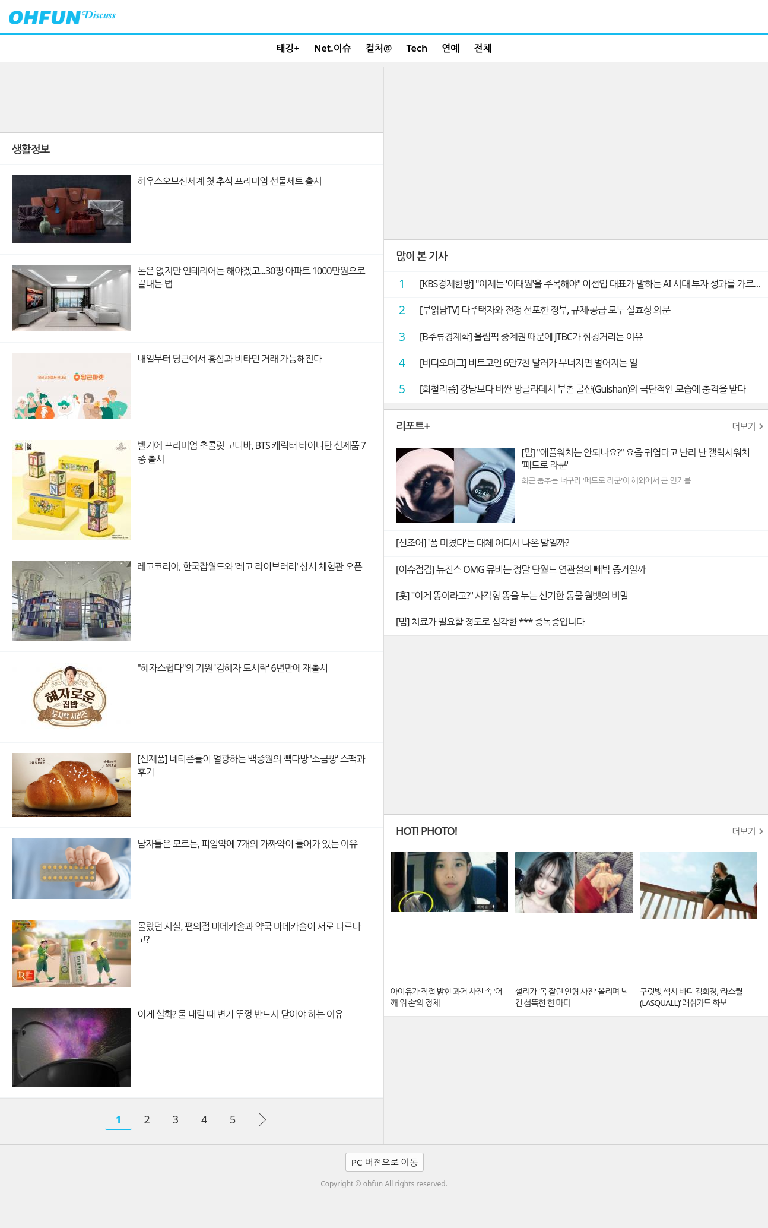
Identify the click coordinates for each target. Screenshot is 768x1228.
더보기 (744, 426)
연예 (450, 48)
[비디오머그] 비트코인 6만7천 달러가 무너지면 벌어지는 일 (513, 363)
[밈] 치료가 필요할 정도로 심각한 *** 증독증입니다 (490, 621)
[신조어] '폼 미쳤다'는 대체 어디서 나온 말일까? (482, 542)
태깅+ (287, 48)
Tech (417, 48)
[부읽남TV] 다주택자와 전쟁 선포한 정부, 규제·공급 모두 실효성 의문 (530, 310)
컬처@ (379, 48)
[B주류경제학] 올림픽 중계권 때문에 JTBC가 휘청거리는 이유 (516, 336)
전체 (483, 48)
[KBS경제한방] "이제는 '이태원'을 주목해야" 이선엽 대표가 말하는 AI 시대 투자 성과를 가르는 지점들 (579, 284)
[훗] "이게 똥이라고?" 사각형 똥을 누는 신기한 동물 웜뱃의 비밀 (512, 595)
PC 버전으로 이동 (384, 1162)
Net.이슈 (332, 48)
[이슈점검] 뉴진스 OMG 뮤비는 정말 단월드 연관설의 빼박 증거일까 (520, 569)
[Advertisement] (192, 96)
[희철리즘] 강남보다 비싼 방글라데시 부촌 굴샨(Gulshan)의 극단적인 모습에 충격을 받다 (567, 389)
